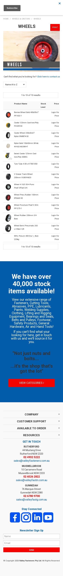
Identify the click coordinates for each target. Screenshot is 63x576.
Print (55, 27)
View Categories (31, 383)
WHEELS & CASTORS (21, 19)
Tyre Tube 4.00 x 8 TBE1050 (25, 164)
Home (6, 19)
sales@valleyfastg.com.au (31, 499)
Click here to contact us (48, 76)
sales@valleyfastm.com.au (31, 480)
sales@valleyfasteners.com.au (32, 460)
